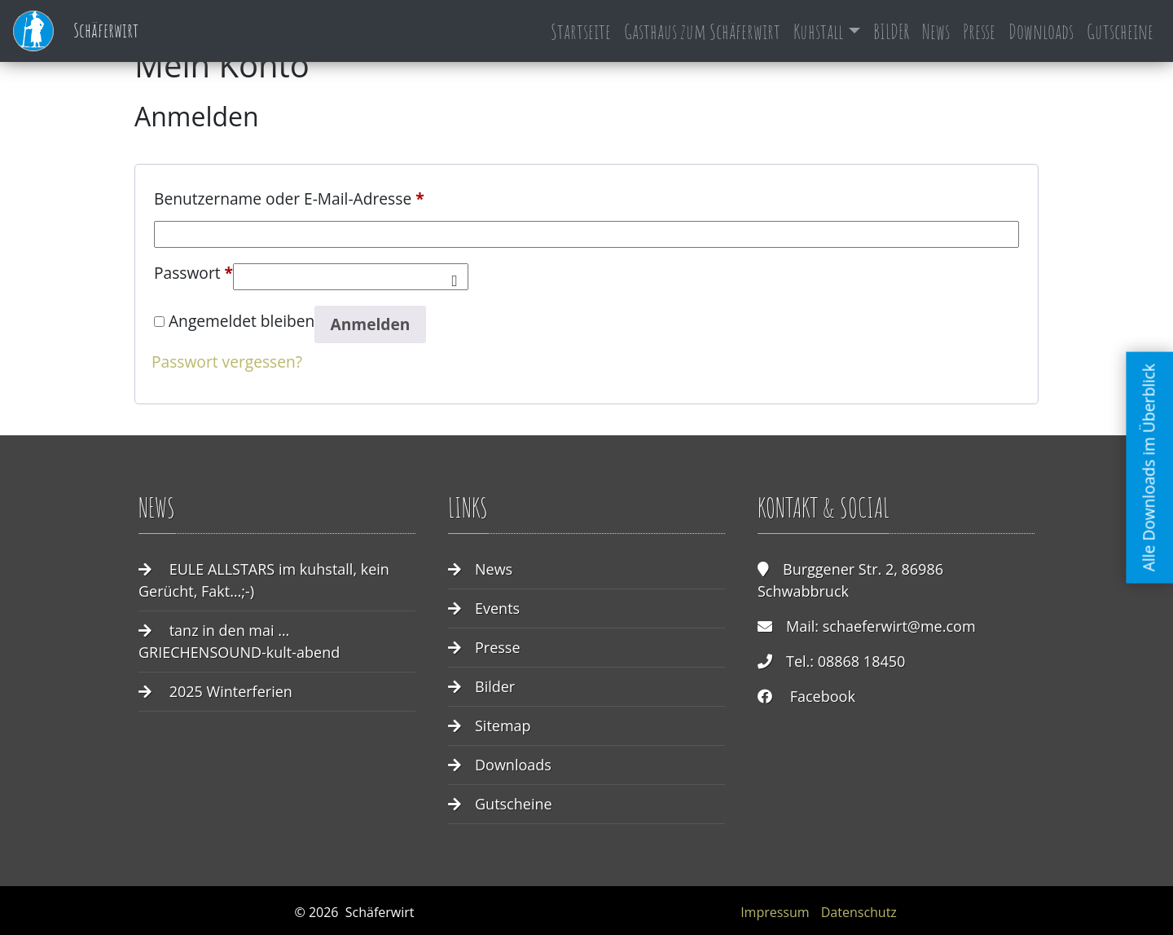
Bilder (495, 686)
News (936, 31)
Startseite (581, 31)
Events (497, 608)
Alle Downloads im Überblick (1149, 467)
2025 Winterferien (230, 691)
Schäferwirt (75, 31)
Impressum (774, 912)
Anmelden (370, 324)
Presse (979, 31)
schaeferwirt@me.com (899, 626)
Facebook (822, 696)
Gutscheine (1120, 31)
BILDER (891, 31)
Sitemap (503, 725)
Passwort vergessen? (227, 362)
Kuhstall (818, 31)
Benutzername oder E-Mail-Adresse (289, 196)
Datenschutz (859, 912)
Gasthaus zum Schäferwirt (702, 31)
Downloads (1041, 31)
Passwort (193, 271)
